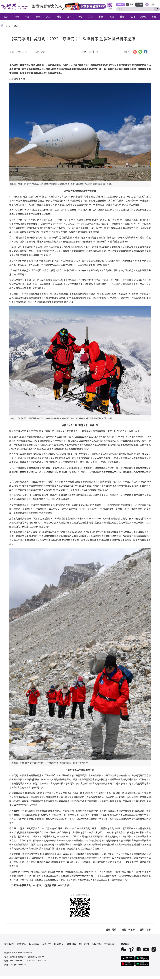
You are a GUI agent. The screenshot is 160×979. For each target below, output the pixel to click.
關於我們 (9, 944)
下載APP (139, 4)
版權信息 (59, 944)
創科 (69, 16)
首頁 (6, 16)
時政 (17, 16)
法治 (80, 16)
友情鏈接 (109, 944)
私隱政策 (46, 944)
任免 (133, 16)
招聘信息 (96, 944)
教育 (101, 16)
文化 (90, 16)
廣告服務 (71, 944)
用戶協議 (34, 944)
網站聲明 (21, 944)
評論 (48, 16)
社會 (122, 16)
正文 (16, 25)
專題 (154, 16)
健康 (111, 16)
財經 (59, 16)
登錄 (131, 4)
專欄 (38, 16)
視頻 (27, 16)
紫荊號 (143, 16)
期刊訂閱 (84, 944)
